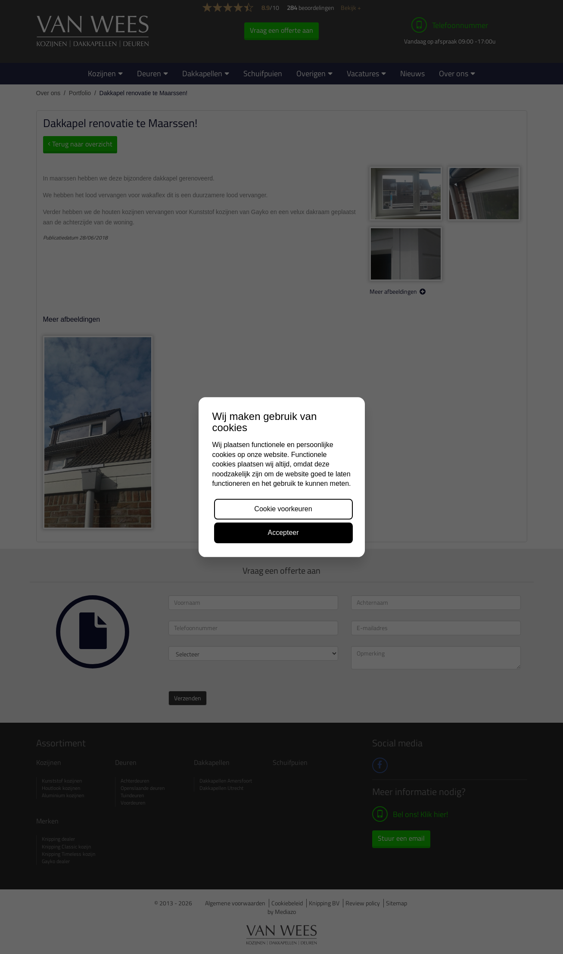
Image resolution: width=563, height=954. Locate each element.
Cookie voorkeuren (283, 509)
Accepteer (283, 532)
